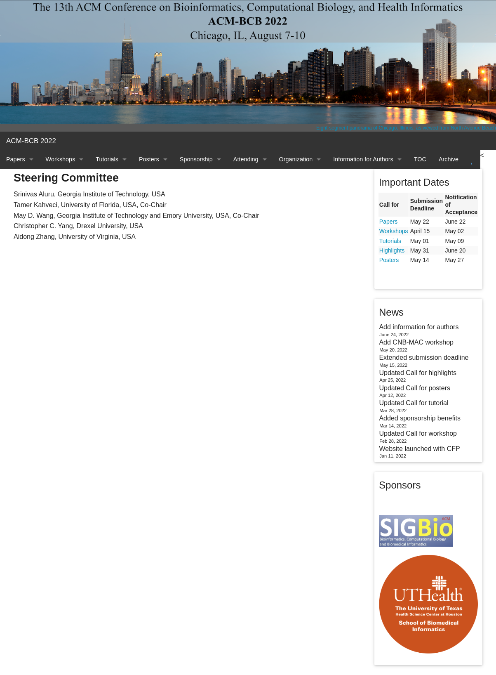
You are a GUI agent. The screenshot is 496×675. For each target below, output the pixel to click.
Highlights (391, 250)
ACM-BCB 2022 (31, 141)
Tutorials (107, 159)
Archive (448, 159)
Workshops (60, 159)
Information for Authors (363, 159)
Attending (246, 159)
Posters (149, 159)
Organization (296, 159)
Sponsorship (196, 159)
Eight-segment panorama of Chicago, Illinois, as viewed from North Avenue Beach (406, 128)
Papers (15, 159)
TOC (420, 159)
